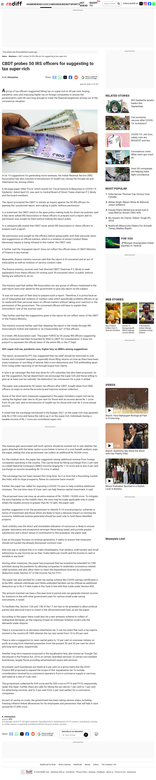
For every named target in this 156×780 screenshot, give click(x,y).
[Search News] (118, 4)
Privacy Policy (81, 772)
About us (109, 772)
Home (4, 56)
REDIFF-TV (93, 4)
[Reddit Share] (75, 77)
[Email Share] (54, 77)
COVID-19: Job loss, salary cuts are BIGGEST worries (142, 137)
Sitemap (92, 772)
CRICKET (66, 4)
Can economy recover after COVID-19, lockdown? (142, 120)
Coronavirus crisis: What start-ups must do (142, 154)
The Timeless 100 (108, 764)
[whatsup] (154, 3)
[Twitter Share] (65, 77)
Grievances (131, 772)
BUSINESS (46, 4)
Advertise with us (58, 772)
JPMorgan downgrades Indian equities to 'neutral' (137, 244)
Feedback (101, 772)
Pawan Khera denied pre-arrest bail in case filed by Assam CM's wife (128, 211)
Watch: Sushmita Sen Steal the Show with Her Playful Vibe (125, 452)
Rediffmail (78, 764)
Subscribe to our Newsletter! (72, 731)
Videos (96, 764)
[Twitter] (141, 3)
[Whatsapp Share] (59, 77)
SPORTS (75, 4)
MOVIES (56, 4)
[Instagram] (145, 3)
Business (13, 56)
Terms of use (120, 772)
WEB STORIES (114, 299)
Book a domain (65, 764)
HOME (30, 4)
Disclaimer (70, 772)
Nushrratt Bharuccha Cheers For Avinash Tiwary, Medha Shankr (130, 227)
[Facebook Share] (70, 77)
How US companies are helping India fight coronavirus (141, 171)
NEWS (37, 4)
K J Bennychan (11, 77)
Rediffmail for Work (48, 764)
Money (87, 764)
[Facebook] (149, 3)
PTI (10, 719)
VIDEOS (110, 385)
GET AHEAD (84, 4)
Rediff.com (44, 772)
